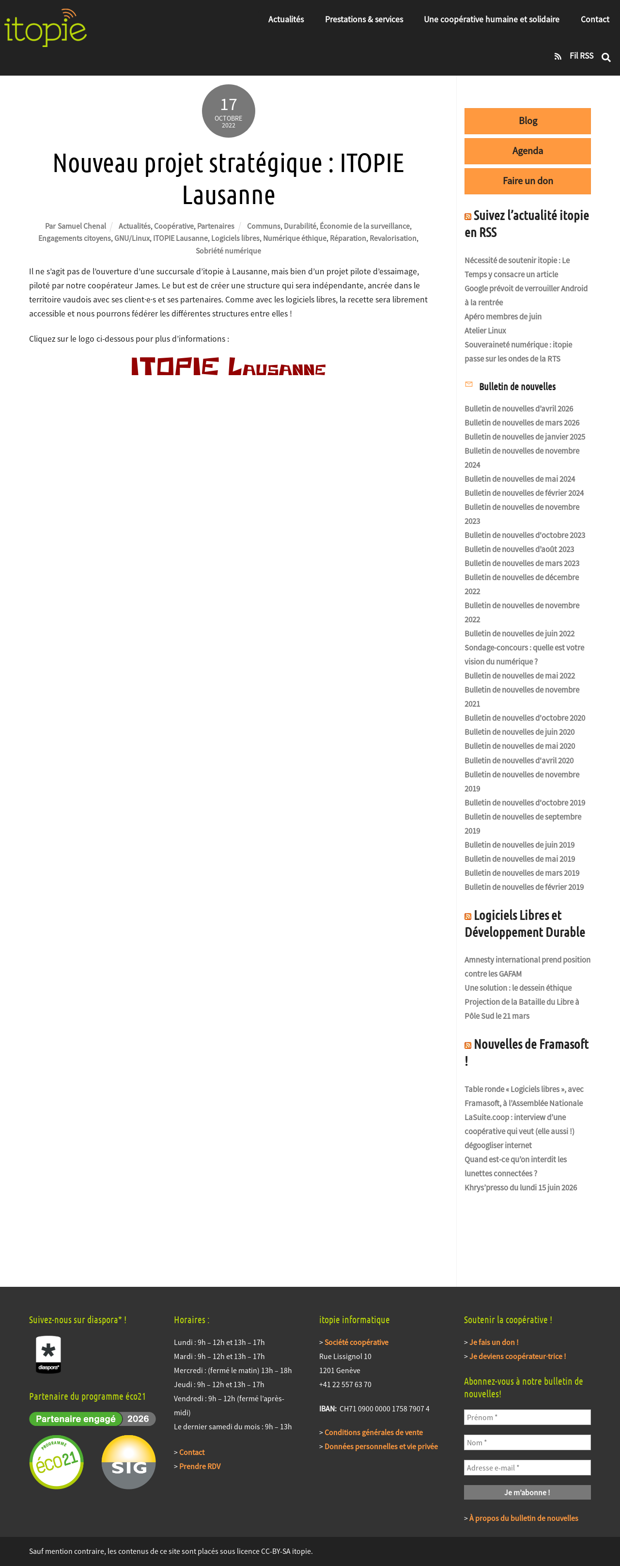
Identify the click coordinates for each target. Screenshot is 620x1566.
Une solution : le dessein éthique (518, 988)
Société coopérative (356, 1342)
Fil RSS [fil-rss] (570, 55)
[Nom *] (527, 1442)
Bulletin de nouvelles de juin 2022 (519, 634)
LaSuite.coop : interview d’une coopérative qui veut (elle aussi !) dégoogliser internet (519, 1131)
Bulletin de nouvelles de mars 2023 (522, 563)
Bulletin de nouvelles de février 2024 (524, 493)
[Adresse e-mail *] (527, 1467)
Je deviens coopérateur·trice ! (517, 1356)
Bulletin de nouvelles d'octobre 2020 (525, 718)
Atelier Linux (485, 331)
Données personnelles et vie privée (381, 1446)
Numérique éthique (294, 238)
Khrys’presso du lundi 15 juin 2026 (521, 1188)
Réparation (348, 238)
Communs (263, 226)
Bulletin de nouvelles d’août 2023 (519, 549)
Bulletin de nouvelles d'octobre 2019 (525, 803)
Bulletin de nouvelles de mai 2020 (520, 746)
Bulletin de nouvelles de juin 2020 (519, 732)
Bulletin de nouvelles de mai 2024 (520, 479)
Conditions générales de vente (374, 1432)
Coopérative (174, 226)
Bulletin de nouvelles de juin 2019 (519, 845)
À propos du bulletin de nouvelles (523, 1518)
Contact (595, 19)
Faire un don (528, 180)
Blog (528, 120)
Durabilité (300, 226)
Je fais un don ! (494, 1342)
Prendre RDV (199, 1466)
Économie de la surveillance (365, 226)
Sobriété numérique (228, 250)
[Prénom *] (527, 1417)
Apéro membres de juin (503, 317)
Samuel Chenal (82, 226)
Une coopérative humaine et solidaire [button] (491, 19)
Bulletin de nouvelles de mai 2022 (520, 676)
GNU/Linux (132, 238)
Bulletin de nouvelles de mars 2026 (522, 423)
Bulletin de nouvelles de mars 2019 (522, 873)
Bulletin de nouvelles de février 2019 (524, 887)
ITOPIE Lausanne (180, 238)
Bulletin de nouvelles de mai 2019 (520, 859)
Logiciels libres (235, 238)
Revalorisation (393, 238)
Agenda (527, 150)
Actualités (286, 19)
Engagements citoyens (74, 238)
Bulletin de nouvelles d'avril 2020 (519, 761)
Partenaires (215, 226)
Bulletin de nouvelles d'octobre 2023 (525, 535)
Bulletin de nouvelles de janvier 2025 (525, 437)
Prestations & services (364, 19)
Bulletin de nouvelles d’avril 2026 (519, 409)
